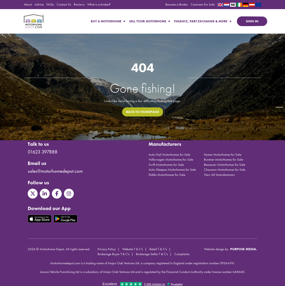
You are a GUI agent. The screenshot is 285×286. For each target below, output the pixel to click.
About (28, 4)
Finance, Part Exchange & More (202, 21)
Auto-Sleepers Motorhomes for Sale (172, 169)
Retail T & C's (158, 249)
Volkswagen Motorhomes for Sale (171, 159)
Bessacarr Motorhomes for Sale (224, 164)
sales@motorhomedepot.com (55, 171)
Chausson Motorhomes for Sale (224, 169)
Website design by (216, 249)
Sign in (252, 21)
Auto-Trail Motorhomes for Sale (169, 154)
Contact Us (64, 4)
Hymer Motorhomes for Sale (222, 154)
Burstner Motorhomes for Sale (223, 159)
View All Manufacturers (219, 174)
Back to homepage (142, 112)
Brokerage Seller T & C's (152, 254)
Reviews (79, 4)
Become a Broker (176, 4)
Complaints (181, 254)
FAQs (50, 4)
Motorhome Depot (34, 21)
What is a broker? (98, 4)
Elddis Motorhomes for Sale (167, 174)
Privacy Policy (107, 249)
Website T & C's (132, 249)
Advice (39, 4)
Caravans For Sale (203, 4)
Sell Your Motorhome (149, 21)
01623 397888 (42, 152)
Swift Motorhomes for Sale (166, 164)
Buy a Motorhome (108, 21)
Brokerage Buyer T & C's (113, 254)
